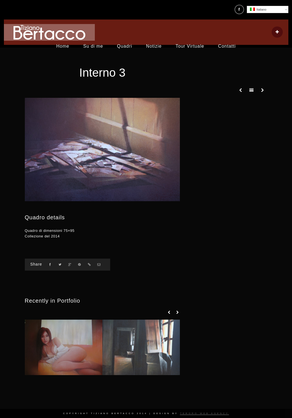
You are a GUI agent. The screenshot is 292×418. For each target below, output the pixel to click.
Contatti (227, 46)
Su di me (93, 46)
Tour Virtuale (190, 46)
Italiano (258, 9)
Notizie (154, 46)
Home (62, 46)
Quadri (124, 46)
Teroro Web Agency (204, 413)
